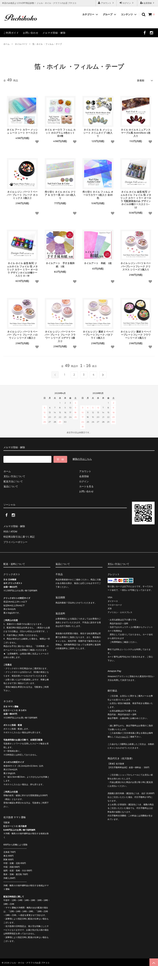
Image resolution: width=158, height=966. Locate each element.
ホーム (6, 44)
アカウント (106, 2)
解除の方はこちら (82, 459)
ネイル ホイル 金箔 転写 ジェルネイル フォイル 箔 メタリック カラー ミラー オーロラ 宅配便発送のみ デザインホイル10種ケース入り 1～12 (135, 199)
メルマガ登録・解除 (54, 32)
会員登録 (147, 2)
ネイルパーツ (21, 44)
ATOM (13, 531)
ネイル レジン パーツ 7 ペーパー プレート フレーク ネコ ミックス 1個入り (22, 194)
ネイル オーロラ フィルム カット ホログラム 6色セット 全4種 (60, 132)
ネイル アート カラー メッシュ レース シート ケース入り (22, 131)
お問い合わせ (30, 32)
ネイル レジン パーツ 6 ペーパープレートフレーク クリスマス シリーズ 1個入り (135, 266)
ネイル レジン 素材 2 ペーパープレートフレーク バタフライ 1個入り (98, 334)
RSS (5, 531)
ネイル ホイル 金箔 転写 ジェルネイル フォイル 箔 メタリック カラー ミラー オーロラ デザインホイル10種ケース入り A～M (22, 269)
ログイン (126, 2)
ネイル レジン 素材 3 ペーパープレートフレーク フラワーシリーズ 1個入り (135, 334)
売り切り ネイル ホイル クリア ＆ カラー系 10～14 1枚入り (60, 194)
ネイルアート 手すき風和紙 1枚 (60, 265)
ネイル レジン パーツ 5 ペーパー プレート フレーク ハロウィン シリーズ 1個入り (22, 334)
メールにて (123, 736)
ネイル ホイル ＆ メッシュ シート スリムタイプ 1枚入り (97, 132)
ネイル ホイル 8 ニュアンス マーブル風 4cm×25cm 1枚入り (135, 132)
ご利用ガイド (11, 32)
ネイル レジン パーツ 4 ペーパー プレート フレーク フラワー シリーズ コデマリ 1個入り (60, 336)
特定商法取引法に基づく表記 (19, 536)
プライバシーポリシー (15, 541)
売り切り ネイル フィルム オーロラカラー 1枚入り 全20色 (97, 194)
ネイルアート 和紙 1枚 (98, 263)
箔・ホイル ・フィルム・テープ (47, 44)
